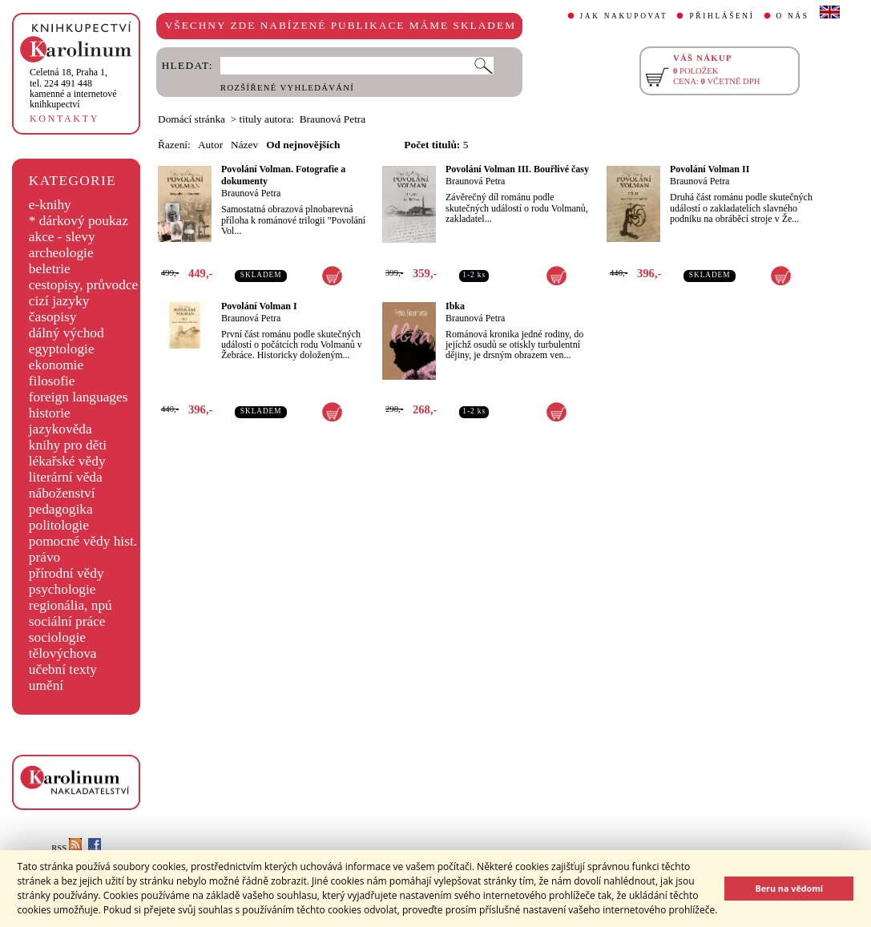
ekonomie (56, 365)
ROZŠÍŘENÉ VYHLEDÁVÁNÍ (287, 87)
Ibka (455, 306)
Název (244, 145)
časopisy (53, 316)
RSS (66, 848)
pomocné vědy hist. (83, 541)
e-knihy (50, 204)
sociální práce (67, 621)
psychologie (62, 589)
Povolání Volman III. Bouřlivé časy (517, 169)
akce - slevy (62, 236)
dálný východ (66, 333)
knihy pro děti (68, 445)
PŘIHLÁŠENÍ (721, 16)
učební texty (63, 669)
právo (44, 557)
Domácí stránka (191, 119)
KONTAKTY (64, 118)
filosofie (52, 381)
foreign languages (78, 397)
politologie (59, 525)
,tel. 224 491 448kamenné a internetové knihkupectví (73, 88)
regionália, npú (70, 605)
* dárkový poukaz (78, 220)
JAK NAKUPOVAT (624, 16)
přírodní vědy (66, 573)
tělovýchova (63, 653)
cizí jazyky (59, 300)
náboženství (62, 493)
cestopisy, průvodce (84, 284)
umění (46, 685)
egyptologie (62, 349)
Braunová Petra (250, 193)
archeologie (61, 252)
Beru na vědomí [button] (789, 888)
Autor (210, 145)
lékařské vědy (67, 461)
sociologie (57, 637)
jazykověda (60, 429)
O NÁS (792, 16)
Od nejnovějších (303, 145)
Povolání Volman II (709, 169)
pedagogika (61, 509)
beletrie (50, 268)
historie (50, 413)
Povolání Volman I (259, 306)
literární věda (66, 477)
